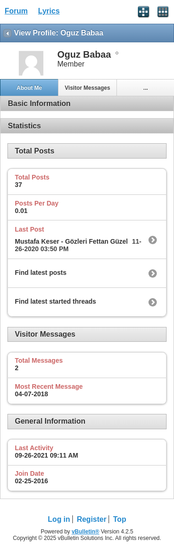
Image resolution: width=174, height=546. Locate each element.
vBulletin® (85, 531)
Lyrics (49, 11)
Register (91, 519)
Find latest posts (40, 272)
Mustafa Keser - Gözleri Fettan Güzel (71, 241)
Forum (16, 11)
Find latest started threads (55, 301)
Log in (59, 519)
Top (119, 519)
